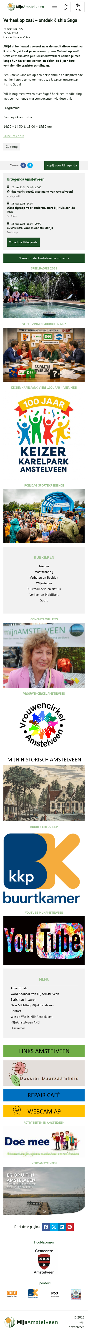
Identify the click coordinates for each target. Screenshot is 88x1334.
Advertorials (19, 988)
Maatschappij (44, 572)
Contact (16, 1011)
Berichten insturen (23, 999)
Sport (44, 600)
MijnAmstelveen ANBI (25, 1022)
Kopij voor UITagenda (62, 165)
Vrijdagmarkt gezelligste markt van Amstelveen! (40, 191)
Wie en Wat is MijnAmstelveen (32, 1017)
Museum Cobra (13, 136)
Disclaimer (18, 1028)
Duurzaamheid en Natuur (44, 589)
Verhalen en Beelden (44, 577)
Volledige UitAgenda (23, 242)
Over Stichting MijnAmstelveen (32, 1005)
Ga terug (12, 147)
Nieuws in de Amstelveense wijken (44, 258)
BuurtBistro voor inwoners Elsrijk (30, 228)
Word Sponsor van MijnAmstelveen (35, 994)
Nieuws (44, 566)
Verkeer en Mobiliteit (44, 595)
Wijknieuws (44, 583)
